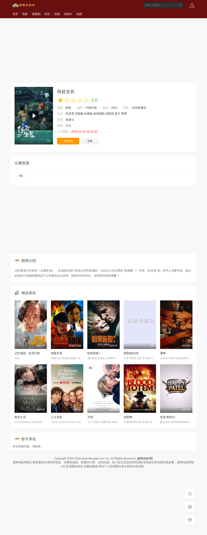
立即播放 (68, 141)
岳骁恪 (88, 113)
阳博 (124, 113)
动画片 (68, 14)
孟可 (117, 113)
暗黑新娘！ (94, 353)
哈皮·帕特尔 (167, 417)
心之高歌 (56, 417)
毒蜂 (163, 353)
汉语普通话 (139, 107)
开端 (90, 417)
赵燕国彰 (99, 113)
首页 (15, 14)
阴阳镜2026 (131, 353)
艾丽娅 (79, 113)
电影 (25, 14)
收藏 (90, 141)
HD (21, 175)
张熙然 (110, 113)
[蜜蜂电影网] (145, 458)
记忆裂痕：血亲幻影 (27, 353)
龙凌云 (69, 119)
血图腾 (128, 417)
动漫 (57, 14)
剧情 (68, 107)
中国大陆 (91, 107)
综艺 (47, 14)
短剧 (79, 14)
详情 (115, 275)
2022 (114, 107)
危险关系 (56, 353)
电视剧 (36, 14)
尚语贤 (69, 113)
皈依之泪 (20, 417)
